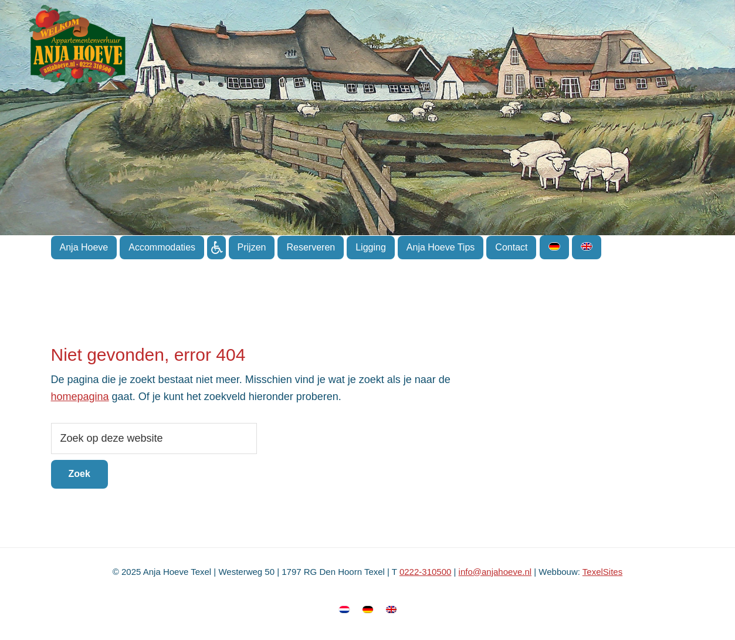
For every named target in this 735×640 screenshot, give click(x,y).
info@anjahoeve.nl (495, 572)
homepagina (80, 396)
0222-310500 (425, 572)
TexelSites (602, 572)
